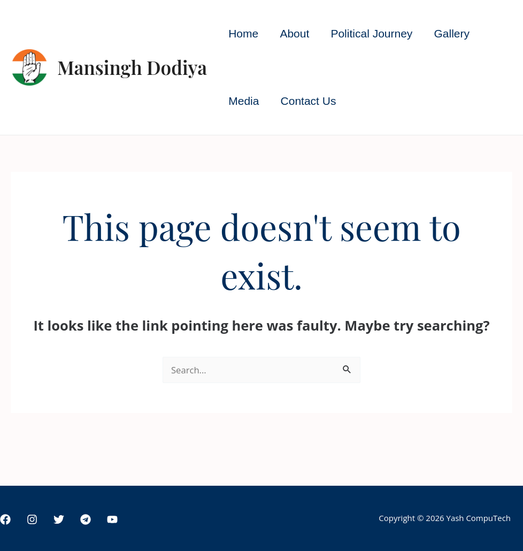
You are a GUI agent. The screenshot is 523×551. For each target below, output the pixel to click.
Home (244, 33)
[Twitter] (58, 519)
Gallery (455, 33)
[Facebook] (5, 519)
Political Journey (374, 33)
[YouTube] (112, 519)
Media (244, 101)
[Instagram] (32, 519)
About (296, 33)
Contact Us (309, 101)
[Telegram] (85, 519)
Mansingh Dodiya (132, 67)
